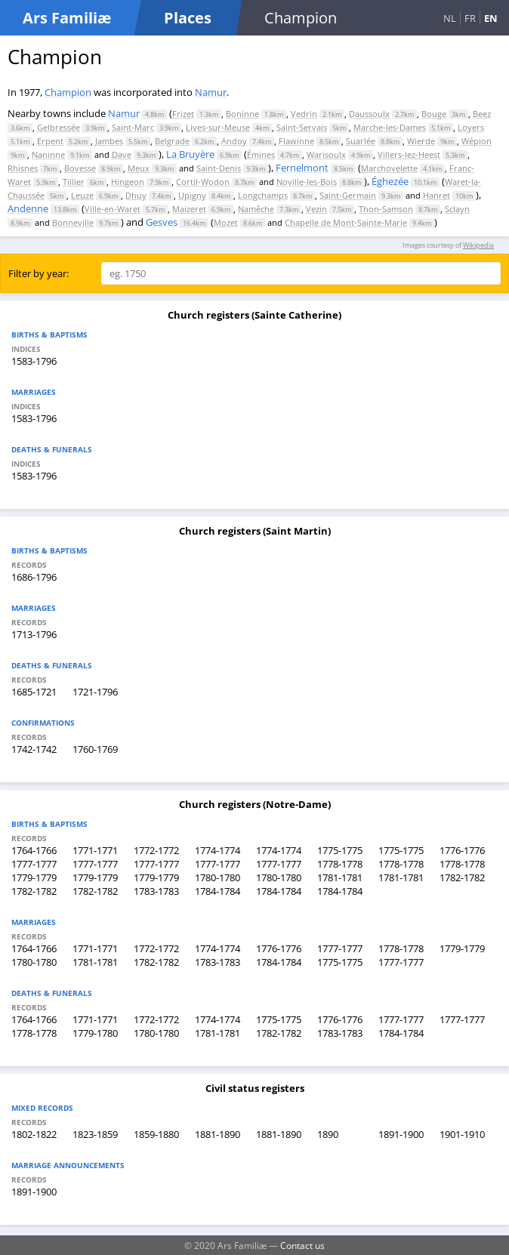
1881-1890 (217, 1134)
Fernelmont (302, 167)
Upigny (192, 195)
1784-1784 (217, 891)
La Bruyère (190, 154)
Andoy (234, 140)
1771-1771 (95, 850)
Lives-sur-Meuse (218, 127)
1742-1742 (34, 749)
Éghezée (390, 181)
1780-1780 (217, 877)
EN (491, 18)
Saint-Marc (133, 127)
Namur (211, 92)
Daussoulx (369, 113)
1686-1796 (34, 577)
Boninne (242, 113)
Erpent (50, 140)
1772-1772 (156, 850)
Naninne (48, 154)
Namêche (256, 208)
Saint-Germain (347, 195)
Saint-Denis (218, 168)
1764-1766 (34, 850)
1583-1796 (34, 361)
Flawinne (296, 140)
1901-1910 (462, 1134)
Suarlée (360, 140)
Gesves (161, 222)
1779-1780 (95, 1033)
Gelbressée (58, 127)
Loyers (471, 127)
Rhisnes (23, 168)
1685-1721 (34, 691)
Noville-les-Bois (306, 181)
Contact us (302, 1245)
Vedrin (304, 113)
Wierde (421, 140)
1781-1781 (339, 877)
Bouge (433, 113)
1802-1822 (34, 1134)
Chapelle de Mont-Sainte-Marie (346, 222)
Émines (261, 154)
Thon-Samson (386, 208)
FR (470, 18)
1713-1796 (34, 634)
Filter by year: (38, 273)
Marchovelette (389, 168)
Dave (121, 154)
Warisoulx (326, 154)
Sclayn (457, 208)
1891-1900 (401, 1134)
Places (187, 18)
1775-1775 (339, 850)
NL (449, 18)
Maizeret (189, 208)
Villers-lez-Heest (409, 154)
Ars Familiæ (67, 18)
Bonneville (73, 222)
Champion (68, 92)
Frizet (183, 113)
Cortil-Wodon (203, 181)
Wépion (476, 140)
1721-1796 (95, 691)
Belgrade (172, 140)
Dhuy (136, 195)
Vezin (316, 208)
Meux (139, 168)
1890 (327, 1134)
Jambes (109, 140)
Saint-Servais (301, 127)
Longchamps (263, 195)
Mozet (226, 222)
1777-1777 (34, 864)
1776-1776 (462, 850)
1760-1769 (95, 749)
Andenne (28, 208)
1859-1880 (156, 1134)
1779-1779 (34, 877)
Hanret (436, 195)
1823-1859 (95, 1134)
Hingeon (127, 181)
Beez (482, 113)
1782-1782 (462, 877)
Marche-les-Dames (389, 127)
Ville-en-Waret (112, 208)
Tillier (74, 181)
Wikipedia (478, 245)
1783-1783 (156, 891)
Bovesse (80, 168)
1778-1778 (339, 864)
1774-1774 (217, 850)
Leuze (82, 195)
